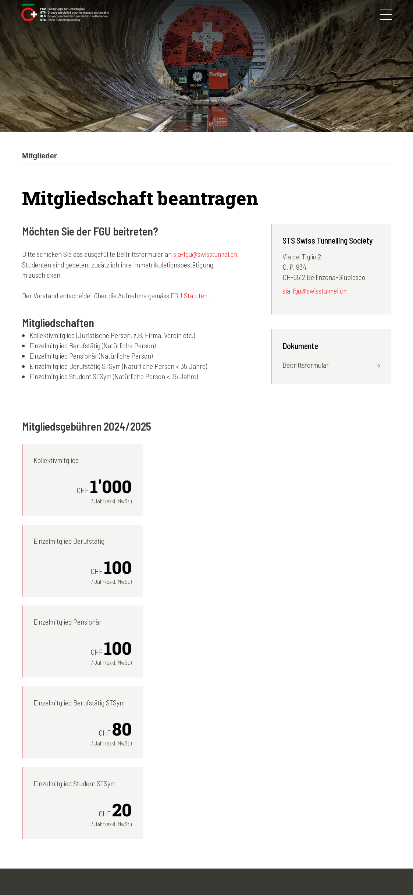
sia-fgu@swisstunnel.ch (206, 253)
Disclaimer (170, 871)
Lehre (178, 826)
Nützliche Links (283, 826)
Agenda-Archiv (282, 805)
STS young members (198, 805)
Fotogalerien (279, 774)
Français (339, 785)
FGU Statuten (190, 295)
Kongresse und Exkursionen (208, 785)
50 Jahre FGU (281, 816)
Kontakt (203, 871)
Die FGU (181, 774)
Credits (231, 871)
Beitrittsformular (305, 365)
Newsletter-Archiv (287, 785)
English (337, 805)
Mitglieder (183, 795)
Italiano (337, 795)
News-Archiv (279, 795)
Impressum (132, 871)
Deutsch (338, 774)
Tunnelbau (184, 816)
